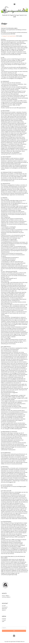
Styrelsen (4, 605)
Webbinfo (4, 610)
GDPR (3, 621)
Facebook (4, 618)
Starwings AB (4, 607)
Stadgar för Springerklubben (9, 36)
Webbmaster (4, 608)
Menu (14, 4)
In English (4, 620)
